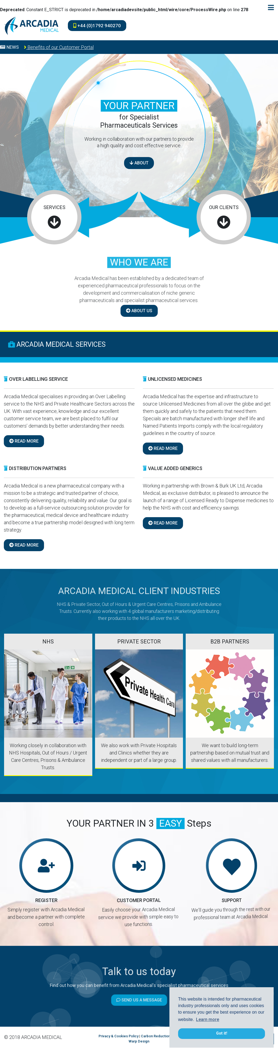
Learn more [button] (207, 1019)
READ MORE (141, 448)
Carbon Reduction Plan (159, 1036)
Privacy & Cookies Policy (118, 1036)
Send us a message (139, 992)
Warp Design (139, 1041)
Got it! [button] (221, 1033)
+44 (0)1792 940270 (97, 25)
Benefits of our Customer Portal (59, 47)
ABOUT (139, 162)
